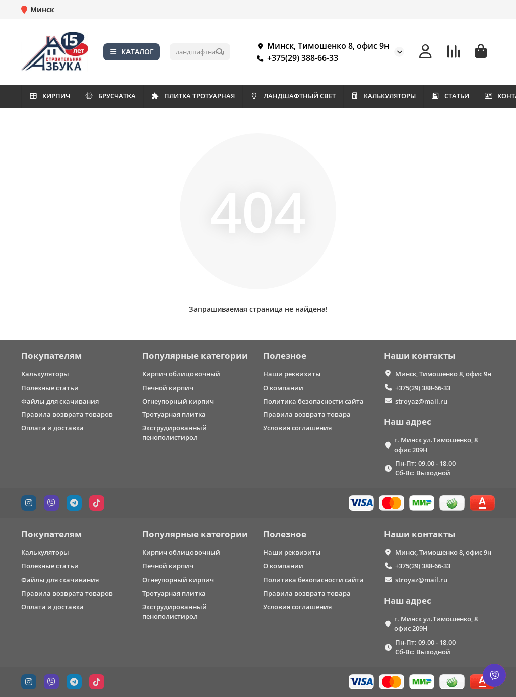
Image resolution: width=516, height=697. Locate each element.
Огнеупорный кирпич (178, 401)
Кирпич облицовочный (181, 373)
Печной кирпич (168, 387)
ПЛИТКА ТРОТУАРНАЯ (216, 95)
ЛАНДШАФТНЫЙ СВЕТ (325, 95)
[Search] (200, 51)
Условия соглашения (297, 427)
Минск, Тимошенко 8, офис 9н (321, 45)
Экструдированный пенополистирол (174, 432)
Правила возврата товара (307, 414)
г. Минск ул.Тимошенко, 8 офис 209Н (436, 444)
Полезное (284, 355)
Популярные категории (195, 355)
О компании (283, 387)
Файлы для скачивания (60, 401)
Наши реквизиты (292, 373)
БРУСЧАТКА (124, 95)
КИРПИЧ (54, 95)
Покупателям (51, 355)
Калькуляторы (45, 373)
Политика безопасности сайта (313, 401)
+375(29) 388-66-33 (295, 58)
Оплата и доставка (52, 427)
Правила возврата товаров (67, 414)
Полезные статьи (50, 387)
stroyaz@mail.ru (421, 401)
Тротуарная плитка (174, 414)
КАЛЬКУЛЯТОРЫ (425, 95)
